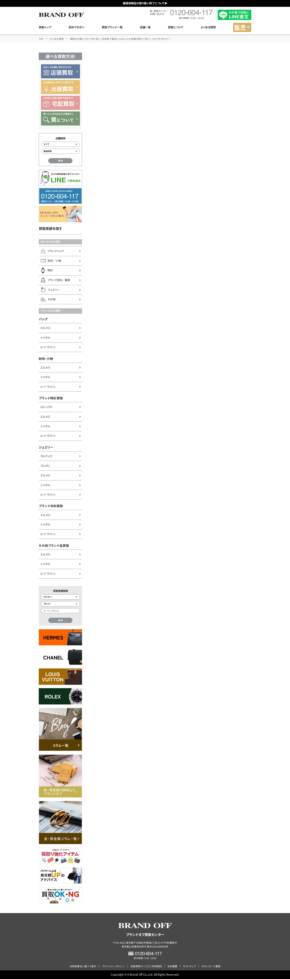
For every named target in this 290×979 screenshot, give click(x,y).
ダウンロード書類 (211, 966)
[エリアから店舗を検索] (60, 144)
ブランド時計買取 (51, 398)
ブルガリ (45, 466)
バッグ (43, 319)
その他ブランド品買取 (54, 545)
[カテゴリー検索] (60, 597)
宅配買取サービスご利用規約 (146, 966)
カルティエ (46, 456)
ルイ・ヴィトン (48, 347)
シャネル (45, 337)
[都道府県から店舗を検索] (60, 151)
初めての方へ (77, 27)
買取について (175, 27)
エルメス (45, 328)
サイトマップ (189, 966)
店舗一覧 (145, 27)
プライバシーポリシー (113, 966)
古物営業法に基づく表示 (83, 966)
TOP (41, 39)
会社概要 (172, 966)
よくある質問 (208, 27)
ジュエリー (46, 447)
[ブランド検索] (60, 603)
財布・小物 (46, 358)
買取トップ (45, 27)
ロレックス (46, 407)
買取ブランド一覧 (112, 27)
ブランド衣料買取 (51, 506)
